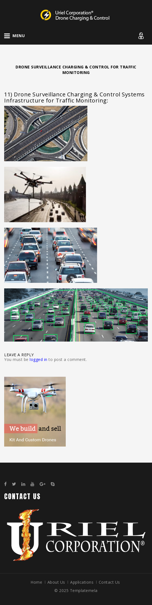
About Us (56, 582)
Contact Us (109, 582)
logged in (38, 359)
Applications (81, 582)
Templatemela (84, 590)
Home (36, 582)
